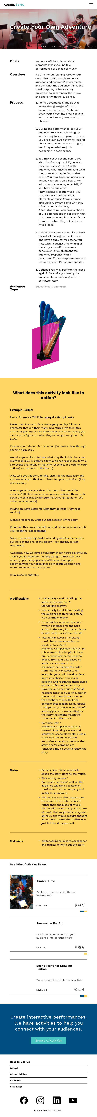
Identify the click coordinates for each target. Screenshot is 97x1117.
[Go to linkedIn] (56, 1101)
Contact (15, 1080)
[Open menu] (91, 5)
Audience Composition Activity (60, 648)
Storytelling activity (53, 605)
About (14, 1068)
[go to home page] (13, 4)
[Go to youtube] (73, 1101)
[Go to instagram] (40, 1101)
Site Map (16, 1086)
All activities (18, 1074)
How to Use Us (20, 1061)
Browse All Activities (48, 1040)
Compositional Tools (54, 782)
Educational (42, 286)
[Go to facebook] (24, 1101)
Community (59, 286)
